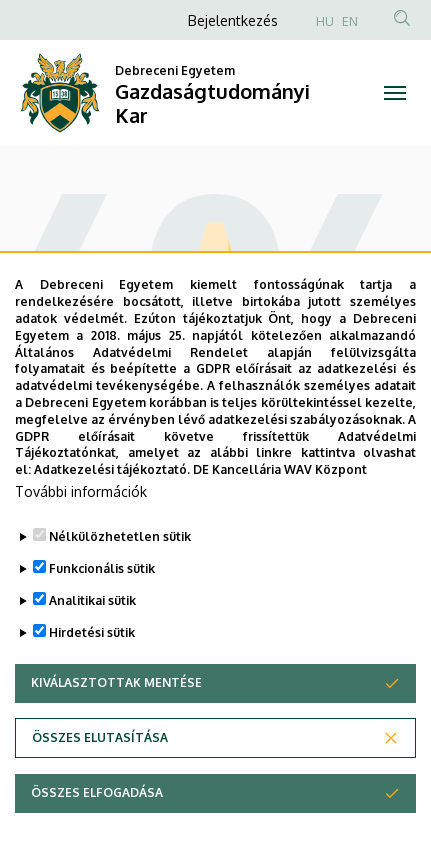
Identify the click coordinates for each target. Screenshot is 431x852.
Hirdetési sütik (92, 632)
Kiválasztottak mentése (116, 682)
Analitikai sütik (92, 600)
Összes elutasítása (100, 737)
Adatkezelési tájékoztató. (112, 469)
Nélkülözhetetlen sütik (120, 536)
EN (350, 21)
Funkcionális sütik (102, 568)
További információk (81, 491)
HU (325, 21)
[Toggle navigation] (395, 93)
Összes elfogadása (97, 792)
